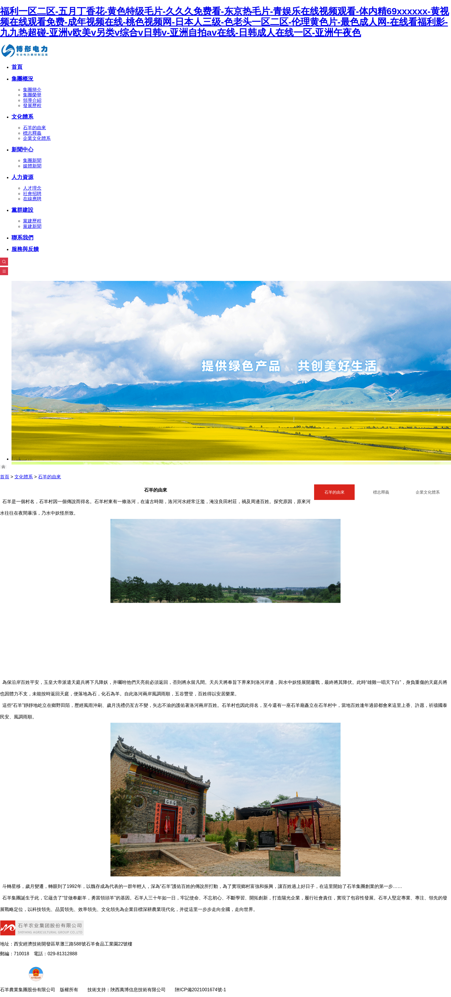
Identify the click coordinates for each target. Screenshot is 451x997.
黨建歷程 (32, 220)
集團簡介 (32, 89)
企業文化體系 (37, 138)
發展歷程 (32, 105)
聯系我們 (22, 238)
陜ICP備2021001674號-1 (200, 989)
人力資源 (22, 177)
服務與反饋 (25, 249)
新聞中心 (22, 149)
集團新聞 (32, 160)
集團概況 (22, 79)
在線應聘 (32, 198)
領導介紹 (32, 100)
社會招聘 (32, 193)
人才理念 (32, 188)
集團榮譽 (32, 94)
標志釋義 (32, 133)
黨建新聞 (32, 226)
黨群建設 (22, 210)
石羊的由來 (34, 127)
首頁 (17, 67)
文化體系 (22, 117)
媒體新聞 (32, 165)
